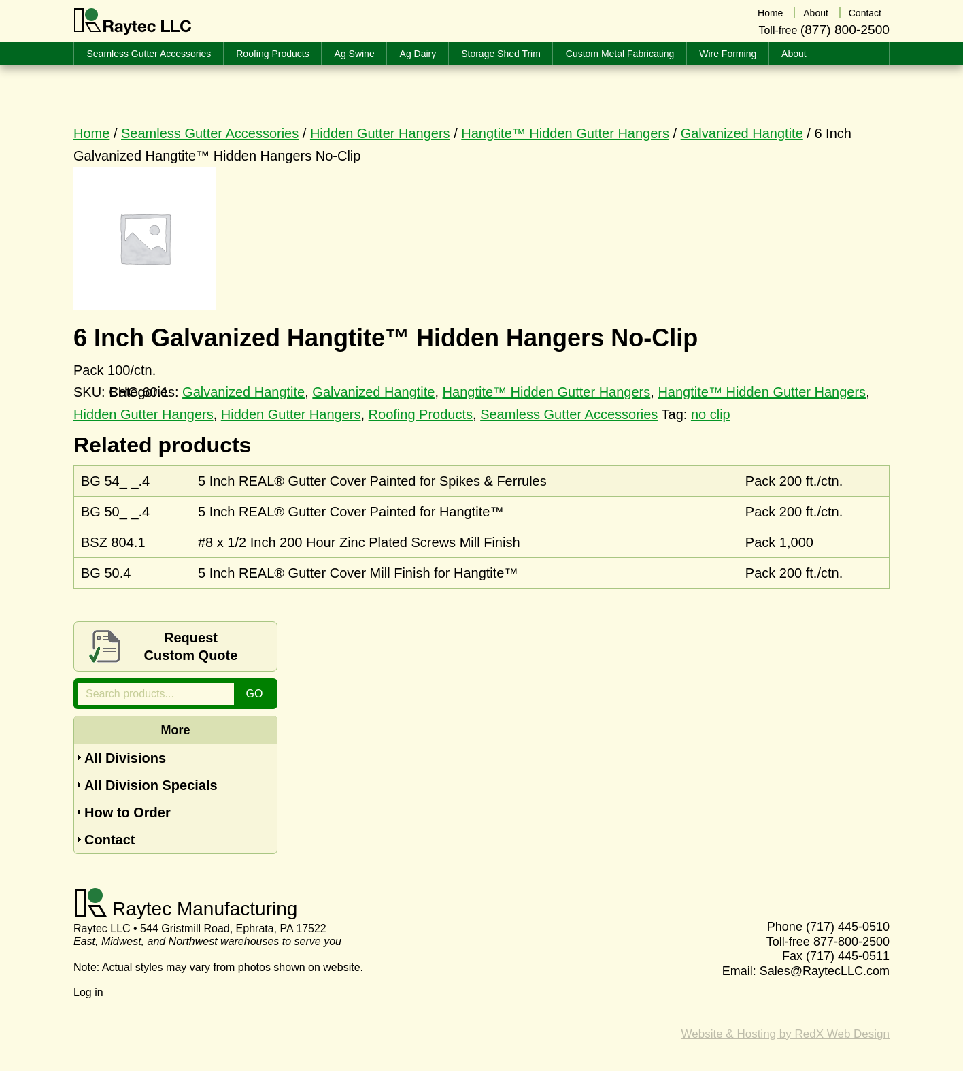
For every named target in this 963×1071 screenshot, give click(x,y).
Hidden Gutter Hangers (380, 133)
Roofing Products (421, 414)
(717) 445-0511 (848, 956)
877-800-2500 (851, 942)
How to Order (127, 812)
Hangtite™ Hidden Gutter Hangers (565, 133)
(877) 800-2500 (845, 29)
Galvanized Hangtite (742, 133)
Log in (88, 992)
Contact (109, 839)
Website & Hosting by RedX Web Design (785, 1033)
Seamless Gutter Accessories (210, 133)
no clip (710, 414)
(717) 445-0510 (848, 927)
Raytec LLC (132, 21)
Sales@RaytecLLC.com (825, 971)
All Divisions (125, 758)
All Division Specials (151, 785)
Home (91, 133)
